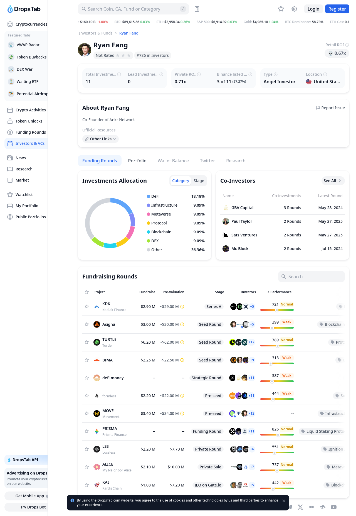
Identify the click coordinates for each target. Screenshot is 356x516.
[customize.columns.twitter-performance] (277, 306)
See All (333, 181)
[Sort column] (114, 292)
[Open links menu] (100, 139)
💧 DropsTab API (36, 460)
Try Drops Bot (37, 507)
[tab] (180, 180)
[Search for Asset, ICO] (133, 8)
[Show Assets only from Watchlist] (86, 292)
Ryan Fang (129, 33)
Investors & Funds (96, 33)
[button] (213, 22)
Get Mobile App (36, 496)
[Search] (311, 276)
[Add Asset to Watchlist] (86, 306)
